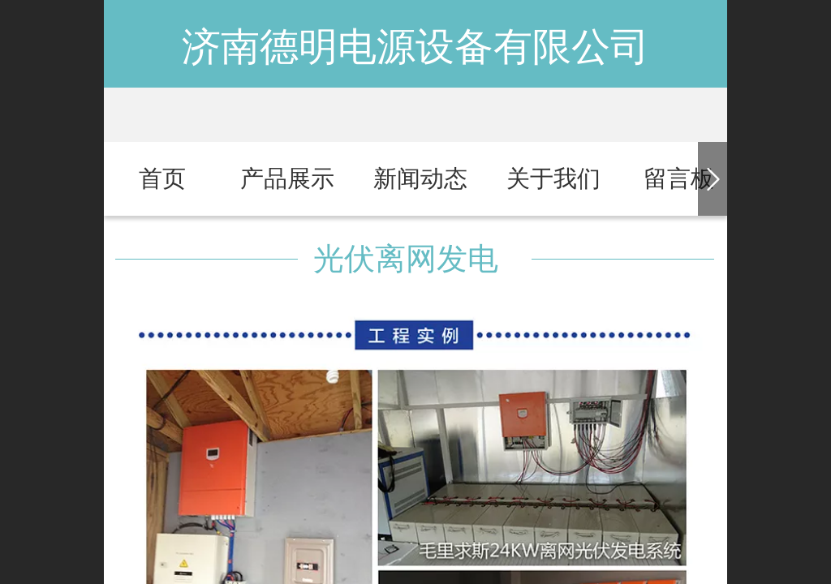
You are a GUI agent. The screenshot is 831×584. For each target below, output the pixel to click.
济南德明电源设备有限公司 (415, 46)
